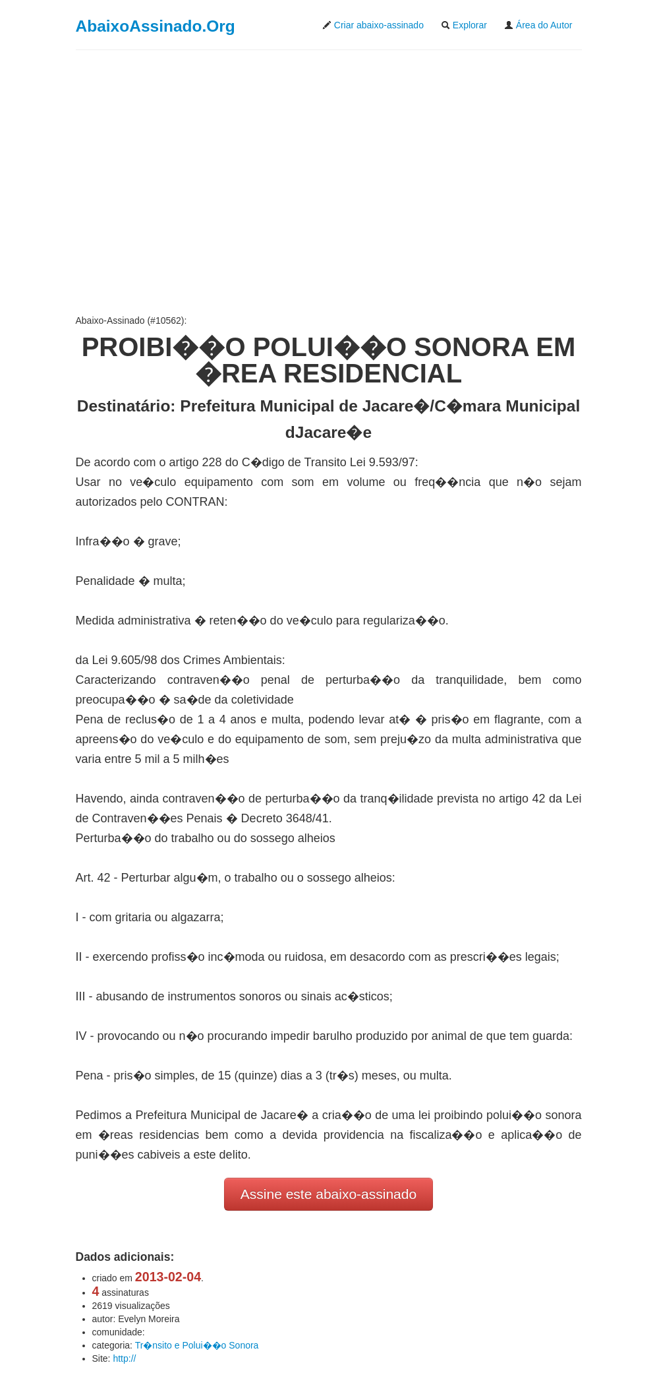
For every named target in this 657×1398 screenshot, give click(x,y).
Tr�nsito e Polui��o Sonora (197, 1345)
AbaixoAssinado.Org (155, 26)
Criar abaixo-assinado (373, 25)
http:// (124, 1358)
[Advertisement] (329, 182)
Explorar (464, 25)
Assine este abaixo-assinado (328, 1193)
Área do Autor (538, 25)
